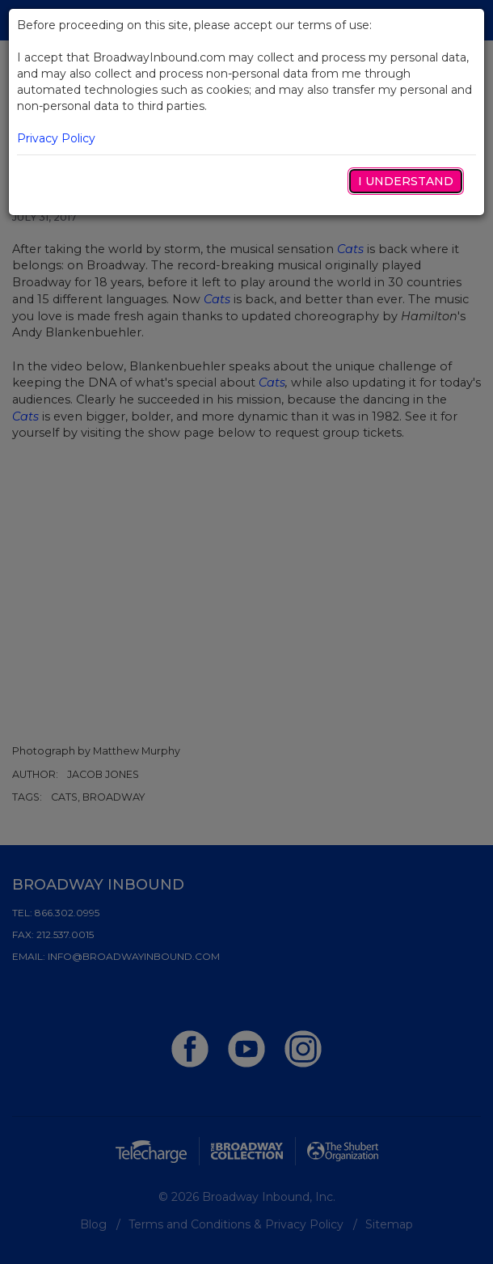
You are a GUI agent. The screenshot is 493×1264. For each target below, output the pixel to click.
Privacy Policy (56, 138)
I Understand (405, 181)
